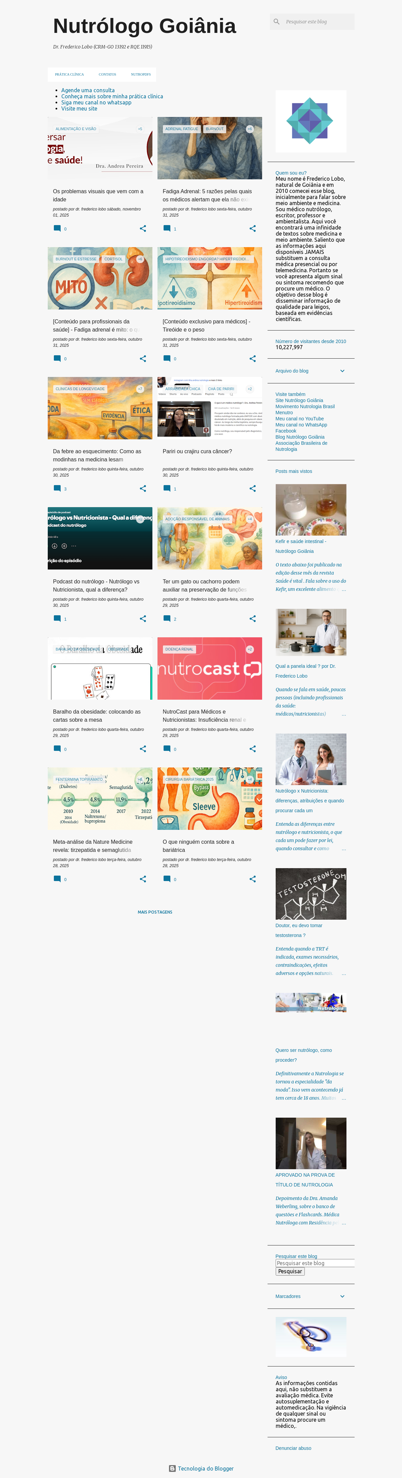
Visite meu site (79, 108)
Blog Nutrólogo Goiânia (300, 437)
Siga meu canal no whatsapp (96, 102)
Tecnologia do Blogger (201, 1468)
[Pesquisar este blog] (319, 22)
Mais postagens (155, 912)
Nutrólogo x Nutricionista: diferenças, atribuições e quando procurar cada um (310, 800)
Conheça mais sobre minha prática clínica (112, 96)
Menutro (284, 412)
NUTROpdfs (139, 74)
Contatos (105, 74)
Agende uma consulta (88, 90)
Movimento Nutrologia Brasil (305, 406)
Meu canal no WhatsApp (301, 424)
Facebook (286, 431)
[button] (143, 229)
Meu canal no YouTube (300, 418)
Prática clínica (67, 74)
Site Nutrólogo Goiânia (299, 400)
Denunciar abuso (294, 1448)
